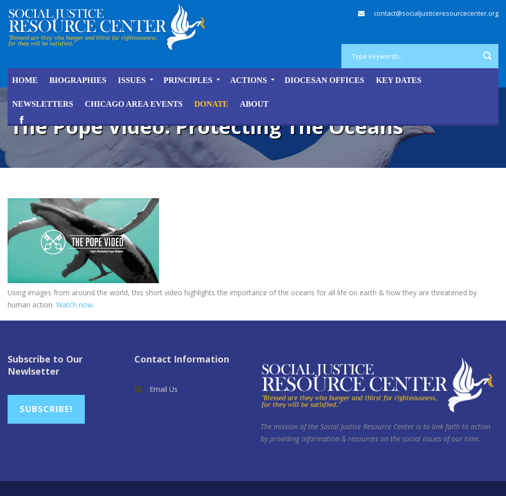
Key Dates (398, 80)
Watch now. (75, 304)
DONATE (211, 104)
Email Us (163, 389)
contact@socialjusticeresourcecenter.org (436, 13)
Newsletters (42, 104)
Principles (188, 80)
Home (25, 80)
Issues (132, 80)
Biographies (78, 80)
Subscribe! (46, 409)
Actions (248, 80)
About (254, 104)
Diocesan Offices (325, 80)
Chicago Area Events (134, 104)
